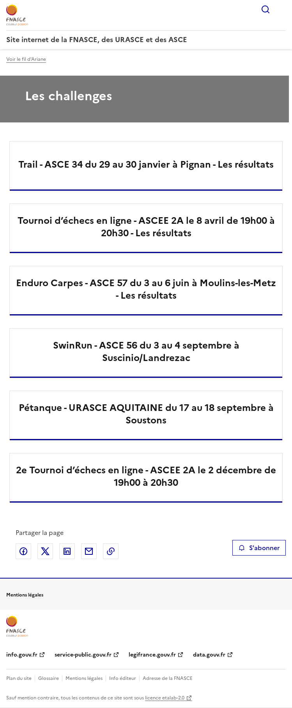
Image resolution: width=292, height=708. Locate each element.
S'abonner (259, 547)
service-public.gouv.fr (83, 655)
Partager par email (89, 551)
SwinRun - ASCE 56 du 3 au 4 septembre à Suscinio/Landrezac (146, 351)
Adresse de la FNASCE (168, 678)
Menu (281, 9)
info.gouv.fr (21, 655)
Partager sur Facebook (23, 551)
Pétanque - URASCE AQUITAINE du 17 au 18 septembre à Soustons (146, 414)
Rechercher (265, 9)
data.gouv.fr (209, 655)
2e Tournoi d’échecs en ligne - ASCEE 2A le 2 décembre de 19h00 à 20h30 (146, 476)
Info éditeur (122, 678)
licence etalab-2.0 (164, 697)
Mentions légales (84, 678)
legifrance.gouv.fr (152, 655)
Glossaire (48, 678)
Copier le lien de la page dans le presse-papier (111, 551)
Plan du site (19, 678)
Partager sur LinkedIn (67, 551)
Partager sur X (45, 551)
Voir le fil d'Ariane (26, 59)
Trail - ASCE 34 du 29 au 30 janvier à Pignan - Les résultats (146, 164)
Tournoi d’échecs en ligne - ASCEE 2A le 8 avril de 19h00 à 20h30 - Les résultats (146, 226)
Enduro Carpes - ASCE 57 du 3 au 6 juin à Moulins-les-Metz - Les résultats (146, 289)
